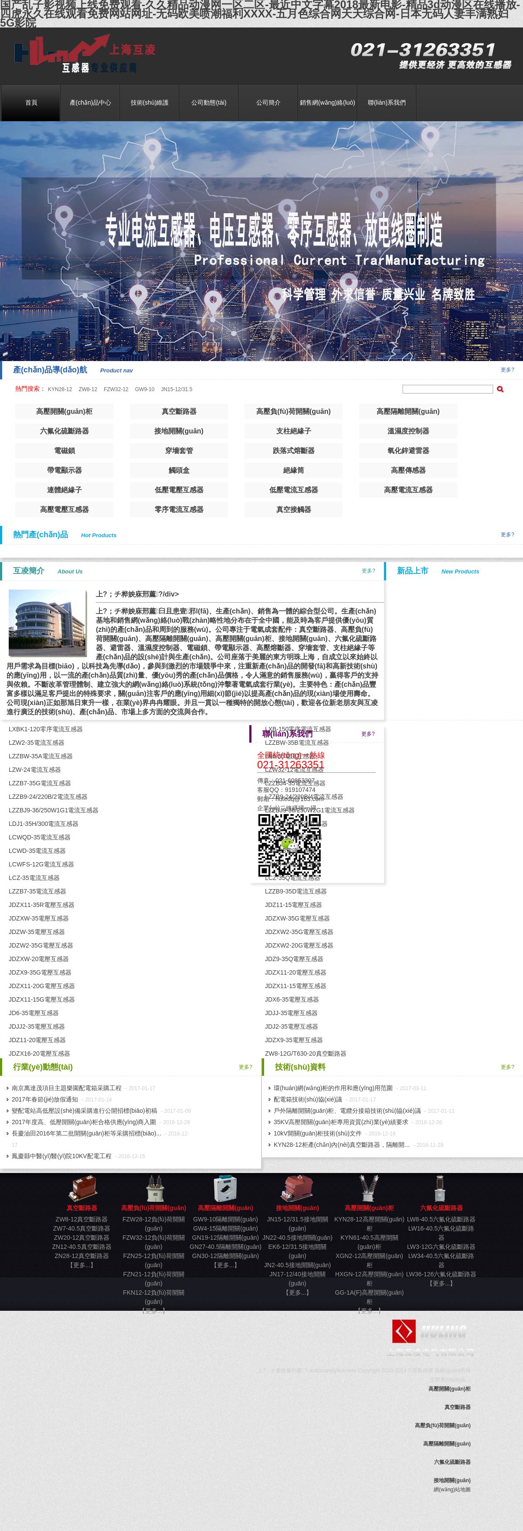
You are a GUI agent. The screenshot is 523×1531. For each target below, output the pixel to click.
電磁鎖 (64, 450)
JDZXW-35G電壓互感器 (297, 918)
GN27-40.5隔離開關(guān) (226, 1246)
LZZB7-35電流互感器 (37, 891)
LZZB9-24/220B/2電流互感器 (48, 796)
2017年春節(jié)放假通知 (45, 1099)
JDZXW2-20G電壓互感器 (299, 945)
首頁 (31, 102)
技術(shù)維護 (150, 102)
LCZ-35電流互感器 (34, 877)
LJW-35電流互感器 (290, 850)
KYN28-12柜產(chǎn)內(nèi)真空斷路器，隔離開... (342, 1144)
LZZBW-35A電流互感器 (41, 756)
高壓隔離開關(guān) (408, 411)
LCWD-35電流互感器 (37, 850)
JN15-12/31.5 (176, 389)
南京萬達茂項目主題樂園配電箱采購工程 (67, 1087)
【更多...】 (82, 1265)
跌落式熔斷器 (294, 450)
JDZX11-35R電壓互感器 (42, 904)
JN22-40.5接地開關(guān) (297, 1237)
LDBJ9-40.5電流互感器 (296, 823)
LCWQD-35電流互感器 (40, 837)
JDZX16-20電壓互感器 (39, 1053)
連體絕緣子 (64, 490)
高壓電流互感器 (408, 490)
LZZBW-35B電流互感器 (297, 742)
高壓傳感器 (408, 470)
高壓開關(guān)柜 (64, 411)
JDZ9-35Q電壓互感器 (294, 958)
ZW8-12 (87, 389)
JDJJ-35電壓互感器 (291, 1012)
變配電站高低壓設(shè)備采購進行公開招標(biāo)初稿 (84, 1110)
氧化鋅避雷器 (408, 450)
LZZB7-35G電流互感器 (40, 783)
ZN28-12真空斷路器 (81, 1255)
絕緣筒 (293, 470)
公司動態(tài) (208, 102)
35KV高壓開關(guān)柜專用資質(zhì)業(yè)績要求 (341, 1121)
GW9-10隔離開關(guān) (225, 1219)
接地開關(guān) (179, 431)
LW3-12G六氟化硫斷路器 (441, 1246)
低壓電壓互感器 (179, 490)
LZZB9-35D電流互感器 (296, 891)
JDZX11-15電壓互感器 (295, 985)
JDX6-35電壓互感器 (292, 999)
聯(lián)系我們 (387, 102)
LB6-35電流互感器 (290, 756)
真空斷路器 (81, 53)
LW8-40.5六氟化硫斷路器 (441, 1219)
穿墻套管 (179, 450)
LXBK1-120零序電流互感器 (46, 729)
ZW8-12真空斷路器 (82, 1219)
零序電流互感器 (179, 509)
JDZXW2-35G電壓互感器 (299, 931)
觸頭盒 (179, 470)
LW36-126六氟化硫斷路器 (441, 1274)
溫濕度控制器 (408, 431)
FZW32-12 (116, 389)
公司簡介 (268, 102)
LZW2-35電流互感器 (37, 742)
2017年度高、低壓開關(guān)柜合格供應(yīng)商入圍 (84, 1121)
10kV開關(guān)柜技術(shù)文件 (318, 1133)
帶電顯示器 (64, 470)
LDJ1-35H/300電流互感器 (43, 823)
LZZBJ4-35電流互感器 (295, 783)
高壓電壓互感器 (64, 509)
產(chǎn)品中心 (91, 102)
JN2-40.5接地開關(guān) (297, 1265)
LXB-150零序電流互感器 (298, 729)
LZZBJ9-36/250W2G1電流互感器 (310, 810)
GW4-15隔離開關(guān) (225, 1228)
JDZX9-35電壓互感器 (294, 1040)
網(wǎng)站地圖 (452, 1490)
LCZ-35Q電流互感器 (293, 877)
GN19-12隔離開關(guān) (225, 1237)
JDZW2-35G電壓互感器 (41, 945)
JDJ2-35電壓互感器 (291, 1026)
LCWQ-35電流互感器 (294, 837)
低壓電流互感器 (293, 490)
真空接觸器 (293, 509)
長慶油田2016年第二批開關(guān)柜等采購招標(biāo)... (86, 1133)
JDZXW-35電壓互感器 (39, 918)
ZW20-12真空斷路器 (82, 1237)
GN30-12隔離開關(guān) (225, 1255)
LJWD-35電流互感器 (293, 864)
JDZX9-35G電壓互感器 (40, 972)
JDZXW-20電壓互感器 (39, 958)
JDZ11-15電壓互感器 (293, 904)
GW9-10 (145, 389)
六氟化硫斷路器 (64, 431)
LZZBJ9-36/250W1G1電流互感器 (53, 810)
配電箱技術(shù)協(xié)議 (308, 1099)
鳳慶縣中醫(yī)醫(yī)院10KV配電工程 (62, 1156)
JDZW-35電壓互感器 (37, 931)
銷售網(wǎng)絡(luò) (327, 102)
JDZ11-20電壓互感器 (37, 1040)
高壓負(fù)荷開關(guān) (293, 411)
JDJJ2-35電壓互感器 (37, 1026)
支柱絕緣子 (293, 431)
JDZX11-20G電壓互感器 (42, 985)
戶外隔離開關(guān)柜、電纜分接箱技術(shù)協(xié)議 (347, 1110)
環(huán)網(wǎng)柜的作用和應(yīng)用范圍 (333, 1087)
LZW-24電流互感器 (35, 769)
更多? (507, 370)
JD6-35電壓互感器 (34, 1012)
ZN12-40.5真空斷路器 (81, 1246)
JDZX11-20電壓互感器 (295, 972)
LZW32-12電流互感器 (294, 769)
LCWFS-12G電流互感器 (41, 864)
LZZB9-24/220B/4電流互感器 (304, 796)
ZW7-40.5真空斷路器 (81, 1228)
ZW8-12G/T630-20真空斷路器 (305, 1053)
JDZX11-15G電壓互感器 (42, 999)
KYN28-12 (60, 389)
